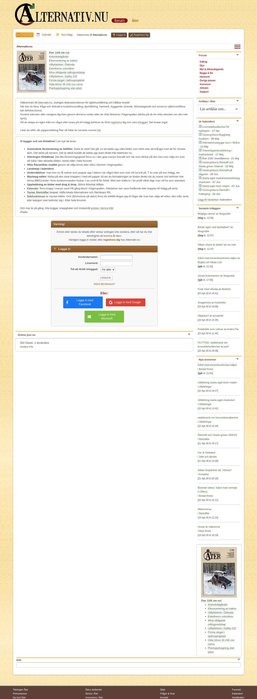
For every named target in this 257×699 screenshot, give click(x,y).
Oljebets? (203, 315)
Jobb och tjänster (208, 456)
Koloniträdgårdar (59, 56)
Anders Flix (26, 346)
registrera (116, 122)
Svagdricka (204, 302)
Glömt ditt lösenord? (104, 284)
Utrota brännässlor (209, 275)
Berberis (226, 289)
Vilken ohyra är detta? (210, 244)
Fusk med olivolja (208, 289)
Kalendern (237, 693)
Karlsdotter (220, 302)
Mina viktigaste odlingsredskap (67, 72)
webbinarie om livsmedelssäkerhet (218, 417)
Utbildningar (205, 386)
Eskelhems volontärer (61, 68)
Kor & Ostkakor (207, 452)
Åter (135, 20)
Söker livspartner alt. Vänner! (215, 470)
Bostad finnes (206, 369)
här (99, 130)
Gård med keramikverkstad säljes (217, 258)
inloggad (142, 122)
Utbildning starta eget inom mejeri (217, 382)
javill (226, 346)
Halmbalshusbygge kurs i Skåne (221, 142)
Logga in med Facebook (79, 302)
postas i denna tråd (102, 208)
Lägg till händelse (208, 199)
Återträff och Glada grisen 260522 (217, 434)
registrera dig (111, 239)
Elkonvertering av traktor (63, 60)
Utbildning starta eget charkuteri (216, 400)
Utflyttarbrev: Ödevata (62, 64)
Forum (120, 20)
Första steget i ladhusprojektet (66, 80)
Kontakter (204, 474)
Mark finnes (205, 531)
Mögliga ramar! (206, 213)
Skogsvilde (225, 213)
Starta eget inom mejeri (215, 186)
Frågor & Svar (167, 693)
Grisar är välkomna (209, 526)
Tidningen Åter (20, 689)
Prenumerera (20, 693)
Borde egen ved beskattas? (214, 227)
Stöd (162, 689)
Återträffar (204, 439)
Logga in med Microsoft (101, 316)
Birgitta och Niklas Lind (210, 262)
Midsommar (205, 509)
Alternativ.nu (45, 102)
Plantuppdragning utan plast (65, 88)
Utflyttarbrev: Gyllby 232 (63, 76)
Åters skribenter (93, 689)
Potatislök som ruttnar (210, 329)
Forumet (236, 689)
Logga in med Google (125, 302)
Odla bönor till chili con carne (66, 84)
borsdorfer (218, 315)
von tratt (231, 244)
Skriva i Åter (91, 693)
